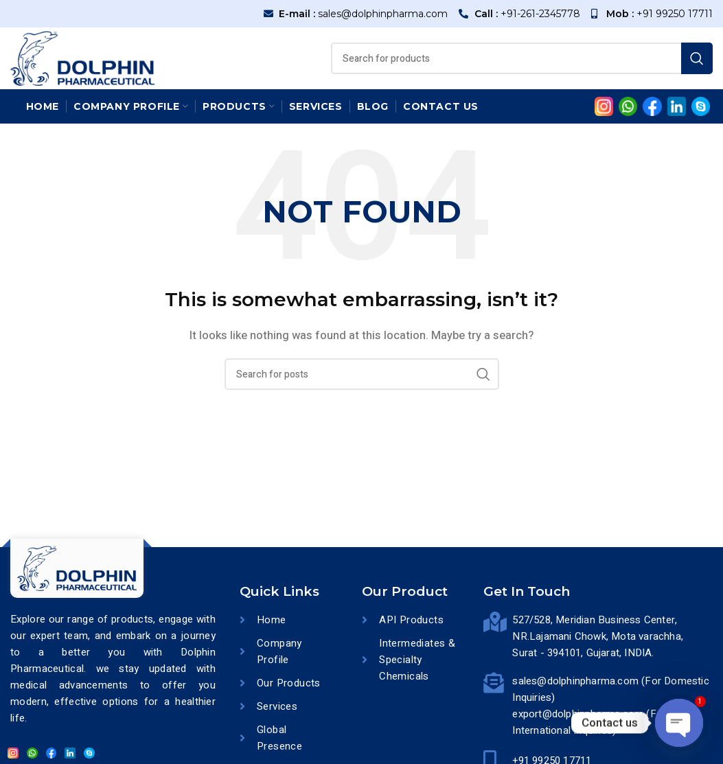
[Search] (522, 58)
